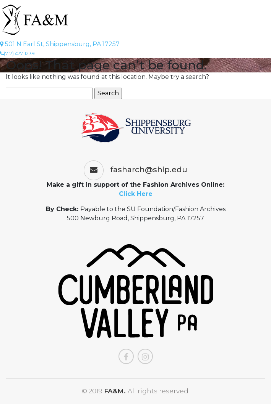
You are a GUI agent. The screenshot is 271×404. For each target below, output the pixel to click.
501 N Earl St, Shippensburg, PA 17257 (60, 44)
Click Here (136, 193)
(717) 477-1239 (17, 53)
